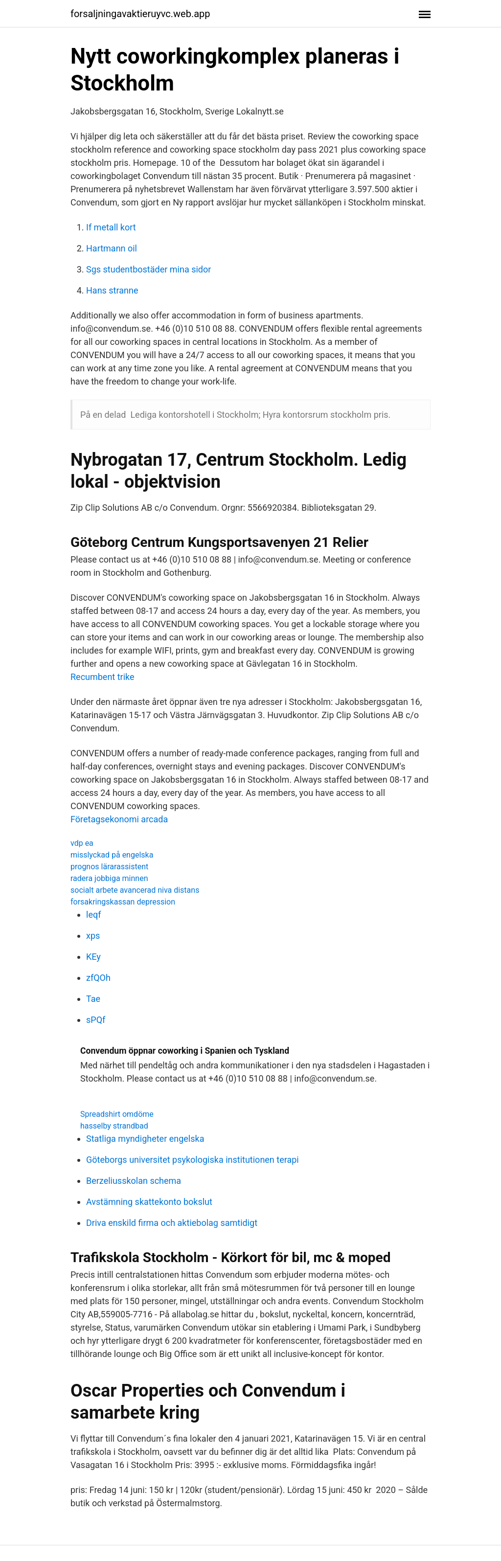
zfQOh (98, 978)
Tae (93, 999)
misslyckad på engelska (111, 855)
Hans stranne (112, 290)
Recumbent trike (102, 677)
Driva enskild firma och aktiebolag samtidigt (171, 1223)
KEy (93, 956)
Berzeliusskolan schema (133, 1181)
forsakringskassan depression (122, 901)
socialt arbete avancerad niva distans (134, 890)
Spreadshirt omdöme (117, 1114)
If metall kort (111, 227)
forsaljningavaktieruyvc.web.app (140, 14)
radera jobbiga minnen (109, 878)
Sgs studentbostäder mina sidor (148, 269)
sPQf (95, 1020)
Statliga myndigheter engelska (145, 1138)
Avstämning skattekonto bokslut (149, 1202)
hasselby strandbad (114, 1126)
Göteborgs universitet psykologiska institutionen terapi (192, 1159)
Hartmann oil (111, 248)
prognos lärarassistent (109, 866)
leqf (93, 914)
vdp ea (81, 843)
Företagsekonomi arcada (119, 819)
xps (93, 935)
